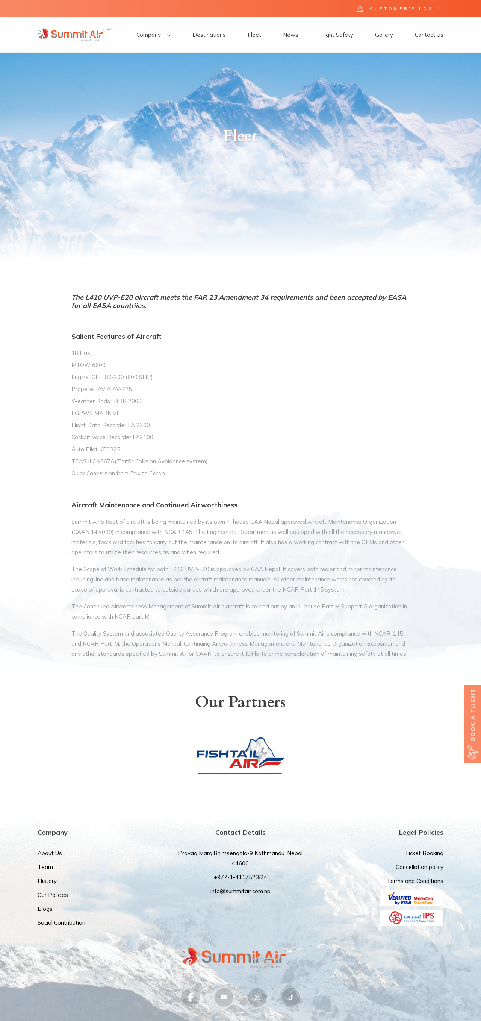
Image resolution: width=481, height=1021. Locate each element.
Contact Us (429, 34)
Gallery (384, 34)
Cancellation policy (419, 867)
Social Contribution (61, 922)
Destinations (209, 34)
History (47, 880)
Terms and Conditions (415, 880)
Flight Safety (336, 34)
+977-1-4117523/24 (240, 877)
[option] (240, 156)
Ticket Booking (424, 853)
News (290, 34)
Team (45, 867)
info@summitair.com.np (240, 891)
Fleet (254, 34)
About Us (50, 853)
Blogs (45, 908)
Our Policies (53, 894)
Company (153, 34)
